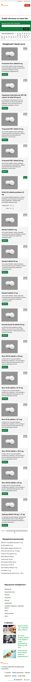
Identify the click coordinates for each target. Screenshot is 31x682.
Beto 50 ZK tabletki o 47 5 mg (12, 419)
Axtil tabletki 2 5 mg (6, 570)
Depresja (7, 600)
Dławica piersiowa (9, 613)
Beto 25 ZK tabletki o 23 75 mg (12, 388)
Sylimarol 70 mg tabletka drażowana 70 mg (12, 542)
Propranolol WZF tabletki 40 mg (12, 160)
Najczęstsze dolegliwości (15, 585)
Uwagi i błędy (21, 676)
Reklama (27, 672)
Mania (6, 610)
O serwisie (8, 672)
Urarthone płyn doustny (7, 559)
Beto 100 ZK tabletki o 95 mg (12, 483)
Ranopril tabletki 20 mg (10, 261)
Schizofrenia (8, 597)
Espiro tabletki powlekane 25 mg (9, 567)
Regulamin (8, 676)
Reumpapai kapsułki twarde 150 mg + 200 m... (12, 573)
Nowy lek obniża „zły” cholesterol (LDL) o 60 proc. (23, 628)
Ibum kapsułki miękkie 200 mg (8, 562)
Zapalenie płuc (8, 603)
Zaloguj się (19, 1)
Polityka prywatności (18, 672)
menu (27, 5)
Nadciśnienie (8, 589)
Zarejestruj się (27, 1)
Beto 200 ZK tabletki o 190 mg (12, 356)
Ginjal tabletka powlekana (7, 556)
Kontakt (14, 676)
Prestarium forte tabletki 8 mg (12, 63)
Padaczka (7, 594)
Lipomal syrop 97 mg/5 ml (7, 564)
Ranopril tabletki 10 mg (10, 293)
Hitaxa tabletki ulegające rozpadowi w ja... (11, 548)
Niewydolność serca (10, 592)
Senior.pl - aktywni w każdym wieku (4, 5)
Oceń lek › (5, 74)
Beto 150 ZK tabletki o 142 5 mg (12, 451)
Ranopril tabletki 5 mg (9, 230)
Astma (6, 616)
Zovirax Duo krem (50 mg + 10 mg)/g (10, 551)
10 (22, 530)
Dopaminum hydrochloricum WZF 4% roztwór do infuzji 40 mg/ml (14, 96)
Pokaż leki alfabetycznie (8, 33)
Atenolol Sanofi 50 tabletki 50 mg (13, 324)
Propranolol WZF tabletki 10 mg (12, 129)
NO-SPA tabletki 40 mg (6, 545)
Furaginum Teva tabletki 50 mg (8, 553)
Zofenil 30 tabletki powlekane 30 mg (13, 193)
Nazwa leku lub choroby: (11, 23)
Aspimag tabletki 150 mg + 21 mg (13, 514)
